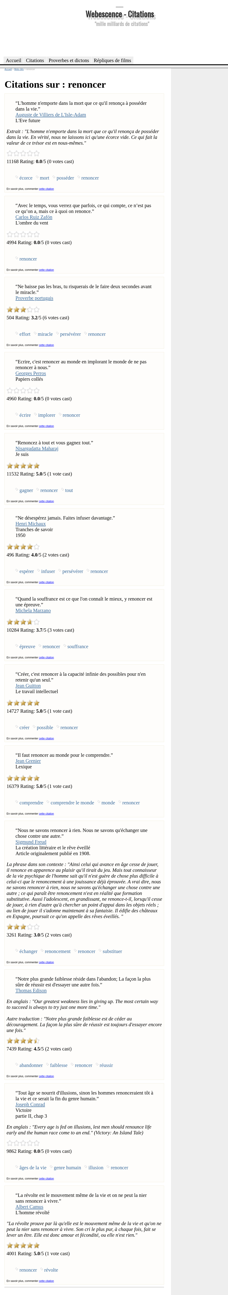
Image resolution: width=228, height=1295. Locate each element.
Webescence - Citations (120, 14)
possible (45, 727)
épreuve (27, 646)
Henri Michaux (30, 523)
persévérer (70, 334)
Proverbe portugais (34, 298)
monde (108, 802)
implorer (46, 415)
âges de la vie (32, 1167)
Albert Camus (29, 1207)
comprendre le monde (72, 802)
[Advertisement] (120, 41)
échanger (28, 951)
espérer (26, 571)
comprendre (31, 802)
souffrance (77, 646)
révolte (51, 1270)
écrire (25, 415)
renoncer (90, 178)
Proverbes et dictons (69, 60)
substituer (112, 951)
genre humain (67, 1167)
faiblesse (58, 1065)
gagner (26, 490)
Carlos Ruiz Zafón (33, 217)
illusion (95, 1167)
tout (69, 490)
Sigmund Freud (30, 842)
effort (24, 334)
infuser (48, 571)
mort (44, 178)
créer (24, 727)
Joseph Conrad (30, 1104)
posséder (65, 178)
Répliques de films (112, 60)
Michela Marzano (33, 610)
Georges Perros (30, 373)
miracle (45, 334)
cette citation (46, 188)
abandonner (31, 1065)
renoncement (58, 951)
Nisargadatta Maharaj (36, 448)
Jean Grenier (28, 761)
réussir (106, 1065)
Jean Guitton (28, 685)
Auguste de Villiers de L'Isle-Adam (50, 114)
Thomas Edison (31, 990)
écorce (25, 178)
